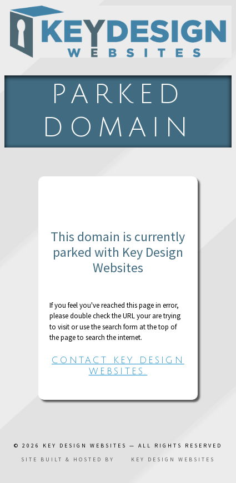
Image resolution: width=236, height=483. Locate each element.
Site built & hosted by (118, 459)
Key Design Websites (85, 445)
